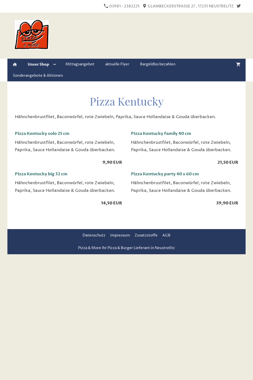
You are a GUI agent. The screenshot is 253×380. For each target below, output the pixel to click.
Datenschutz (94, 235)
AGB (166, 235)
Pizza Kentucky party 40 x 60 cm (165, 174)
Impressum (120, 235)
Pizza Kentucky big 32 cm (41, 174)
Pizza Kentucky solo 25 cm (42, 133)
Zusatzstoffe (146, 235)
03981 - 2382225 (122, 6)
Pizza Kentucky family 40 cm (161, 133)
